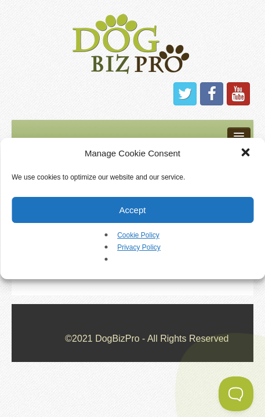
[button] (246, 153)
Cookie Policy (138, 235)
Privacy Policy (139, 247)
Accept (132, 210)
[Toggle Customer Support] (236, 393)
